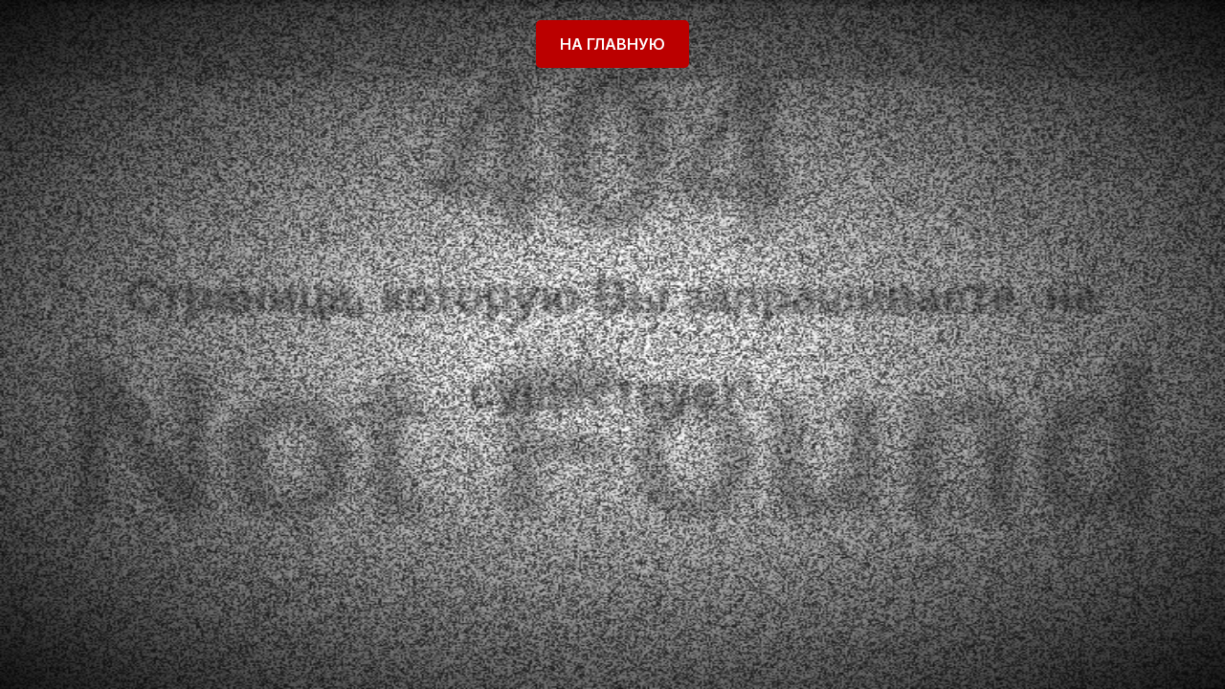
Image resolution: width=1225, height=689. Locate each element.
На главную (612, 44)
